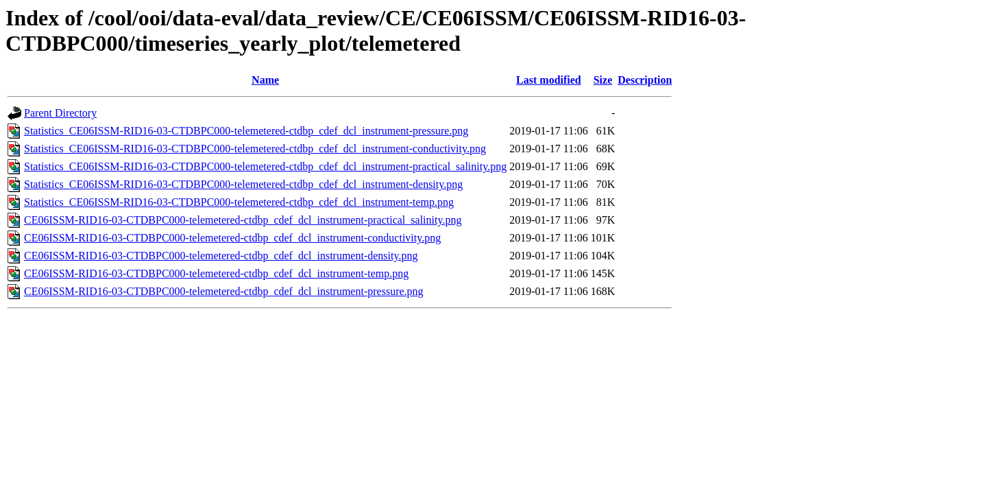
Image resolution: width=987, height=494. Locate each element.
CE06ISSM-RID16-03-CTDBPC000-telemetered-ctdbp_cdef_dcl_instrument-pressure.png (224, 291)
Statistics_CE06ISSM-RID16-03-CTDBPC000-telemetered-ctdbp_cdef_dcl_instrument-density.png (243, 184)
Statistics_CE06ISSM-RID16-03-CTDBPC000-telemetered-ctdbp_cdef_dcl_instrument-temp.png (239, 202)
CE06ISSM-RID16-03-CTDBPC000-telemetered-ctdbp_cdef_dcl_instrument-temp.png (216, 273)
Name (265, 80)
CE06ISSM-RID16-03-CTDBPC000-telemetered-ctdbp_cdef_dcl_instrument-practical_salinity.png (242, 220)
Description (645, 80)
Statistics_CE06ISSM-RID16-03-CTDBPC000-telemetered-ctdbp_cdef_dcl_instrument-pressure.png (246, 131)
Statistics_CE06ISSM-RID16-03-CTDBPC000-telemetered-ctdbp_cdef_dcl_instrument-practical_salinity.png (265, 166)
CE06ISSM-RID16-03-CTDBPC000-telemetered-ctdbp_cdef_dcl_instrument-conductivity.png (232, 238)
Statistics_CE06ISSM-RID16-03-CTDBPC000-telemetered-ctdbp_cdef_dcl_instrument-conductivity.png (255, 148)
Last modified (548, 80)
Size (603, 80)
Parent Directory (60, 113)
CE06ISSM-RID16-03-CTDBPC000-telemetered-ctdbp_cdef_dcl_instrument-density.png (220, 255)
